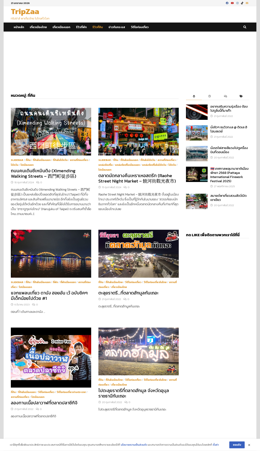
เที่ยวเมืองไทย (38, 27)
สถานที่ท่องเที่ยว (79, 160)
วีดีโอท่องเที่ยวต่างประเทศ (71, 392)
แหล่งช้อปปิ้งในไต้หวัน (154, 165)
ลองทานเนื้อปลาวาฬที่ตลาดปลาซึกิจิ (44, 402)
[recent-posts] (210, 96)
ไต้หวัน (14, 165)
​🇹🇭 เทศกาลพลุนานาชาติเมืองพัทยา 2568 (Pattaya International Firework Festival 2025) (229, 174)
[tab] (194, 96)
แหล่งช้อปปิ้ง (105, 165)
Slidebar (17, 160)
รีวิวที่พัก (81, 27)
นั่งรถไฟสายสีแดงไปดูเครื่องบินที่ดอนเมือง (229, 149)
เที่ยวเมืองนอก (61, 27)
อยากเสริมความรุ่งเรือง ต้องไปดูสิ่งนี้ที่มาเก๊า (229, 108)
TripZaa (25, 11)
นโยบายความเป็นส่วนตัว (134, 445)
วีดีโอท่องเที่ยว (140, 27)
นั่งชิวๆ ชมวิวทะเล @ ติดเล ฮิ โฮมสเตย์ (228, 129)
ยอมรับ (237, 445)
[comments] (225, 96)
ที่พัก (55, 282)
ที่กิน (28, 160)
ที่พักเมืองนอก (68, 282)
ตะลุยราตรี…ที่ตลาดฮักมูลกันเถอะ (128, 292)
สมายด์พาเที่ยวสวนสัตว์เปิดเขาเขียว (228, 197)
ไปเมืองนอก (27, 165)
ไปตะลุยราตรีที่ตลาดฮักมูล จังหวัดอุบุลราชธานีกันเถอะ (133, 393)
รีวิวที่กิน (97, 27)
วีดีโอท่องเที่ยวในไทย (155, 282)
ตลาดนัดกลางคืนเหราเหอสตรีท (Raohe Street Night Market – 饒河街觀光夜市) (137, 178)
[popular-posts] (194, 96)
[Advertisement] (130, 59)
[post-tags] (241, 96)
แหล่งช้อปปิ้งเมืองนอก (127, 165)
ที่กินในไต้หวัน (60, 160)
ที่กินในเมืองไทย (114, 282)
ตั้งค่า (216, 445)
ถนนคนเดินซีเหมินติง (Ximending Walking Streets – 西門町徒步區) (43, 173)
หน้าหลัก (19, 27)
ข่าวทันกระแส (117, 27)
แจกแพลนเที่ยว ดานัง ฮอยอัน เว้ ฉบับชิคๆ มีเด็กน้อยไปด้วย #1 (49, 295)
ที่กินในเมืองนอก (42, 160)
